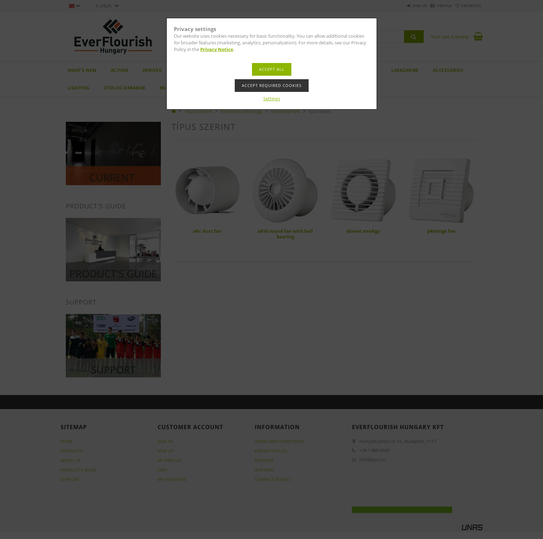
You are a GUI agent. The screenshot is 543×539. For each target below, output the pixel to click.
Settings (271, 98)
